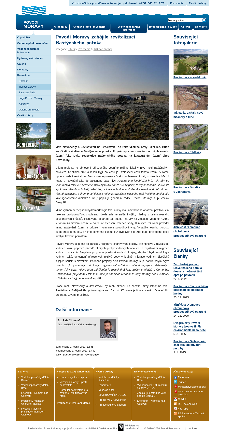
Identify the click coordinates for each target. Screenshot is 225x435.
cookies (192, 428)
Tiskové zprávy (27, 86)
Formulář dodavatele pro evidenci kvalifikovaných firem (74, 392)
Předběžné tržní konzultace (73, 402)
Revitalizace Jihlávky (191, 139)
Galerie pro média (29, 109)
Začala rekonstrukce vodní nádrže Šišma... (152, 394)
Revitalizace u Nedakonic (191, 64)
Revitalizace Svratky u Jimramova (191, 176)
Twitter (182, 382)
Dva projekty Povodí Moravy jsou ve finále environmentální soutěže (190, 326)
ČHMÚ (182, 399)
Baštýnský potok (73, 354)
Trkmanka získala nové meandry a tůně (191, 102)
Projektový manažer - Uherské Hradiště (33, 402)
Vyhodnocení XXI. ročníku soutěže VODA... (152, 386)
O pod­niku (60, 26)
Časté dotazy (198, 3)
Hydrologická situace (163, 26)
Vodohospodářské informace (129, 28)
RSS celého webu (188, 403)
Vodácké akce (107, 389)
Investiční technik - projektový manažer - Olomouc (33, 411)
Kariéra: (23, 371)
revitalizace (92, 354)
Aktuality (24, 103)
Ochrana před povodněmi (32, 43)
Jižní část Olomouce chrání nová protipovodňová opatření (191, 218)
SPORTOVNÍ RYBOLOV (113, 394)
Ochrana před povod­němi (89, 26)
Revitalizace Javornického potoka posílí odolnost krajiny (191, 290)
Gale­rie (185, 26)
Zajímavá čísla (27, 92)
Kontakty (22, 69)
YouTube (183, 408)
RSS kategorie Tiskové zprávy (191, 415)
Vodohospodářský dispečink (109, 379)
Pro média (177, 3)
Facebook (183, 377)
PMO (71, 49)
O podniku (23, 37)
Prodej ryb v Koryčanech (113, 399)
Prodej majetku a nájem (73, 377)
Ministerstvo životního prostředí (190, 393)
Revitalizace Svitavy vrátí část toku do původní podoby (190, 345)
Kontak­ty (201, 26)
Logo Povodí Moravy (30, 98)
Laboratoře (105, 385)
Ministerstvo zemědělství (192, 386)
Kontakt (23, 81)
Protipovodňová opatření (113, 404)
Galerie (21, 63)
